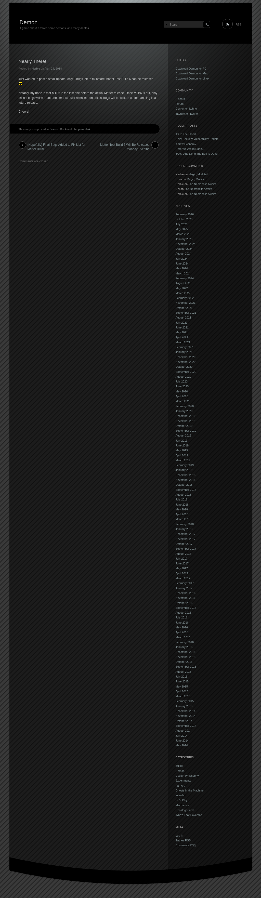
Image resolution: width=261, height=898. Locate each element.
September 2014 (186, 725)
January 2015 (184, 706)
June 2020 (182, 386)
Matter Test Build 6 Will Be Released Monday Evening (125, 146)
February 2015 (185, 701)
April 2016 (182, 632)
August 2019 (183, 435)
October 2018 (184, 484)
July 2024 (182, 258)
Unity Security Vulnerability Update (197, 138)
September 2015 (186, 666)
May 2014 (182, 745)
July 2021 (182, 322)
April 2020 (182, 396)
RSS (239, 24)
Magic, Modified (198, 174)
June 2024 (182, 263)
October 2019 (184, 425)
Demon (29, 22)
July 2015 (182, 676)
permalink (84, 129)
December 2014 (185, 710)
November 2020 (185, 361)
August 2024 (183, 253)
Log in (179, 835)
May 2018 (182, 509)
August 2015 (183, 671)
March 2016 (183, 637)
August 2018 (183, 494)
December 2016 (185, 593)
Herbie (36, 68)
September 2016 (186, 607)
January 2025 (184, 239)
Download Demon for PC (191, 68)
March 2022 (183, 293)
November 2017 (185, 538)
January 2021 (184, 351)
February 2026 (185, 214)
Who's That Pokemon (189, 814)
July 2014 (182, 735)
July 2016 (182, 617)
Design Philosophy (187, 775)
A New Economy (186, 144)
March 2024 (183, 273)
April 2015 (182, 691)
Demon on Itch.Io (186, 108)
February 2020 (185, 406)
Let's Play (182, 800)
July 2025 (182, 224)
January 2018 (184, 529)
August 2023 (183, 283)
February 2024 (185, 278)
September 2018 (186, 489)
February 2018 (185, 524)
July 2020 (182, 381)
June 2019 (182, 445)
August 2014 (183, 730)
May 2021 (182, 332)
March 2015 (183, 696)
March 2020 (183, 401)
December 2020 (185, 357)
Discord (180, 98)
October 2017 (184, 543)
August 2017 (183, 553)
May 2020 (182, 391)
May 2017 (182, 568)
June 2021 (182, 327)
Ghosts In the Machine (190, 790)
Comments (186, 845)
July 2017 (182, 558)
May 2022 (182, 288)
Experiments (183, 780)
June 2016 (182, 622)
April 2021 (182, 337)
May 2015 (182, 686)
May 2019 (182, 450)
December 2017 (185, 533)
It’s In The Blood (186, 134)
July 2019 (182, 440)
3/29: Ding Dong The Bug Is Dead (197, 153)
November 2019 (185, 420)
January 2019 (184, 469)
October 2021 (184, 307)
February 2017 (185, 583)
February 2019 (185, 465)
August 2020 (183, 376)
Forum (180, 103)
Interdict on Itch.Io (187, 113)
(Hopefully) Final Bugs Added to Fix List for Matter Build (56, 146)
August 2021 (183, 317)
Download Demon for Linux (193, 78)
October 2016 (184, 602)
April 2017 (182, 573)
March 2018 (183, 519)
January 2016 (184, 647)
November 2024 (185, 243)
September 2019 (186, 430)
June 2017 (182, 563)
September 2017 (186, 548)
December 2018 (185, 475)
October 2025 (184, 219)
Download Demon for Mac (192, 73)
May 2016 (182, 627)
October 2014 (184, 720)
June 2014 (182, 740)
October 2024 (184, 248)
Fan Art (180, 785)
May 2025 (182, 229)
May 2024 (182, 268)
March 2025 (183, 233)
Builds (179, 765)
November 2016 (185, 597)
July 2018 (182, 499)
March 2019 (183, 460)
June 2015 (182, 681)
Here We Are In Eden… (190, 148)
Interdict (181, 795)
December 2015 (185, 651)
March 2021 (183, 342)
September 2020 (186, 371)
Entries (183, 840)
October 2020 (184, 366)
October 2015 (184, 661)
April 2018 (182, 514)
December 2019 (185, 415)
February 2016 (185, 642)
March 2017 (183, 578)
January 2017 (184, 588)
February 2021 (185, 347)
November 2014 (185, 715)
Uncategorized (185, 810)
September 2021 (186, 312)
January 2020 (184, 411)
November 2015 (185, 656)
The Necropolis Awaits (202, 184)
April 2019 (182, 455)
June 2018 (182, 504)
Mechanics (182, 805)
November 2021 (185, 302)
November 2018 (185, 479)
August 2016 (183, 612)
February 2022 (185, 297)
